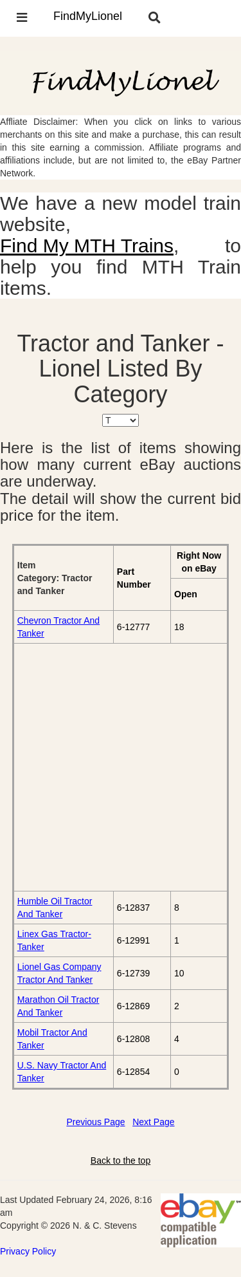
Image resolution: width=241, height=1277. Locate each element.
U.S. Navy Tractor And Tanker (62, 1071)
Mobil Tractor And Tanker (52, 1038)
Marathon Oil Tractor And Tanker (58, 1006)
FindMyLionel (87, 16)
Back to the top (120, 1160)
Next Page (153, 1122)
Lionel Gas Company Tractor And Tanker (59, 973)
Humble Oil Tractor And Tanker (55, 907)
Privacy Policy (28, 1251)
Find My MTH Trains (87, 245)
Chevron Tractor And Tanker (58, 626)
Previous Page (95, 1122)
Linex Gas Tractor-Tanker (54, 940)
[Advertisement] (120, 767)
